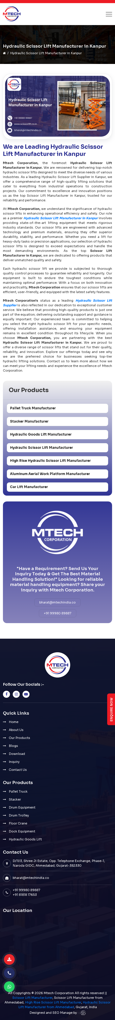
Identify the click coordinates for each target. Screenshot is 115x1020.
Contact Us (18, 770)
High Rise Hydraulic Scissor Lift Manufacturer (50, 461)
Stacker (15, 799)
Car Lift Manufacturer (29, 487)
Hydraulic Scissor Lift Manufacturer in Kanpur (60, 218)
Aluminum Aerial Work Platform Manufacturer (50, 474)
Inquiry (14, 762)
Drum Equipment (22, 807)
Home (13, 722)
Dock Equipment (22, 831)
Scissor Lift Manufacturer (32, 998)
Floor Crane (18, 823)
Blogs (13, 746)
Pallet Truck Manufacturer (33, 408)
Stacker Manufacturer (29, 421)
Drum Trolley (19, 815)
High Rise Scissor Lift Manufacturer (53, 1002)
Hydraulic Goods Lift (25, 839)
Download (17, 754)
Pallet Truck (18, 791)
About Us (16, 730)
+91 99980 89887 (57, 613)
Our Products (19, 738)
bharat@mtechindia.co (57, 602)
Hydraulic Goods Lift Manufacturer (41, 434)
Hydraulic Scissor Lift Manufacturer (41, 448)
